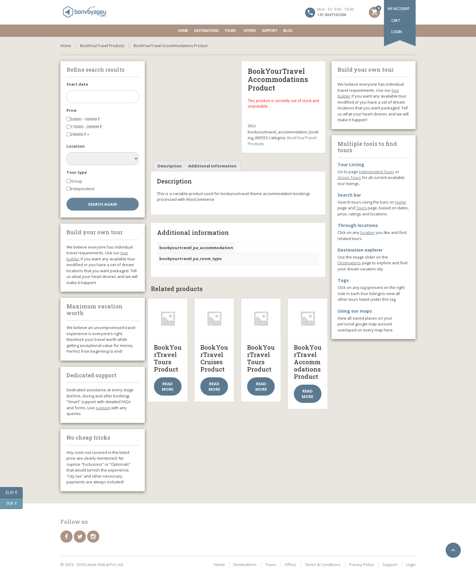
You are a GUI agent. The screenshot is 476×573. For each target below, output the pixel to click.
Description (170, 166)
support (103, 407)
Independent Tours (376, 171)
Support (269, 30)
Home (183, 30)
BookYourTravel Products (102, 45)
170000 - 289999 (86, 126)
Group (76, 181)
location (367, 232)
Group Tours (349, 177)
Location (75, 146)
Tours (230, 30)
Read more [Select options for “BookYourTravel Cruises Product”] (214, 386)
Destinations (206, 30)
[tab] (169, 166)
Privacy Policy (361, 564)
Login (396, 31)
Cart (395, 20)
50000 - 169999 (85, 119)
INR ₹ (14, 503)
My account (399, 8)
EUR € (14, 492)
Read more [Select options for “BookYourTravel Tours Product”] (167, 386)
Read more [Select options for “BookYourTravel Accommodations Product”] (307, 393)
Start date (77, 84)
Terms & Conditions (323, 564)
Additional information (212, 166)
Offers (249, 30)
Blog (287, 30)
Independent (82, 188)
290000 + (79, 134)
